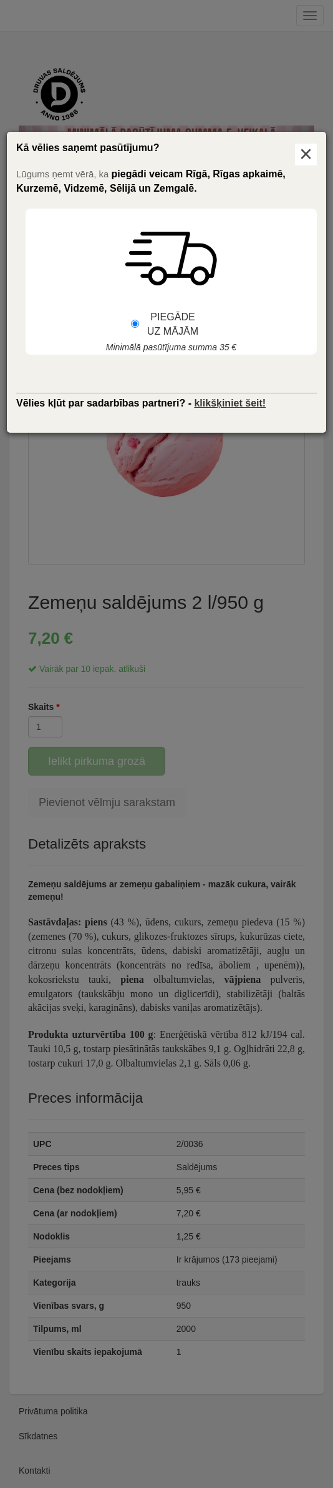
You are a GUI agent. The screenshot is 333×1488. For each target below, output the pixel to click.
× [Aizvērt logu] (305, 154)
